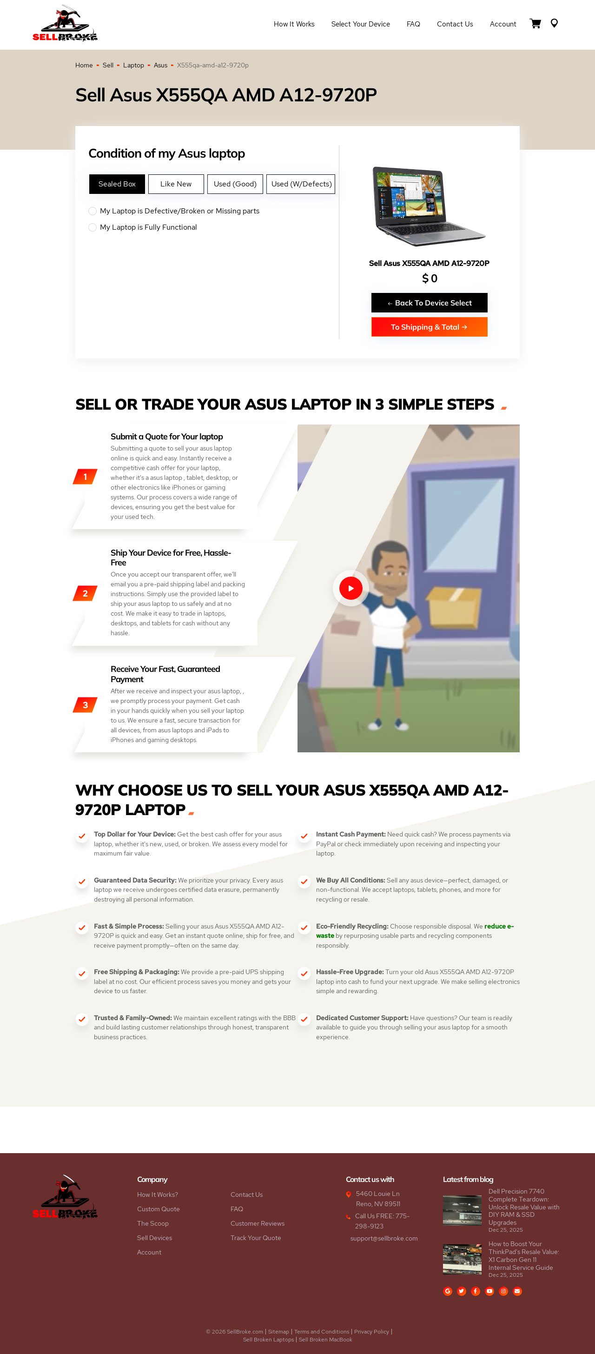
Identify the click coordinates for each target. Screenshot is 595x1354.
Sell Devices (154, 1238)
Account (503, 24)
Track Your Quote (256, 1238)
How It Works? (157, 1194)
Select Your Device (360, 24)
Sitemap (278, 1331)
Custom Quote (158, 1209)
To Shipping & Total (429, 327)
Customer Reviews (257, 1223)
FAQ (413, 24)
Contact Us (455, 24)
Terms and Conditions (321, 1331)
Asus (160, 65)
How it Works (294, 24)
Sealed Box (117, 184)
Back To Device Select (429, 302)
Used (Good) (235, 184)
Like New (176, 184)
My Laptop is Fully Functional (213, 227)
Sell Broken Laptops (268, 1339)
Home (84, 65)
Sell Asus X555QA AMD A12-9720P (429, 263)
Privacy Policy (371, 1331)
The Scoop (153, 1223)
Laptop (133, 65)
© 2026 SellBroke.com (234, 1331)
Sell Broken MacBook (325, 1339)
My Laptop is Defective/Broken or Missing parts (213, 211)
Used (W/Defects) (301, 184)
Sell (108, 65)
